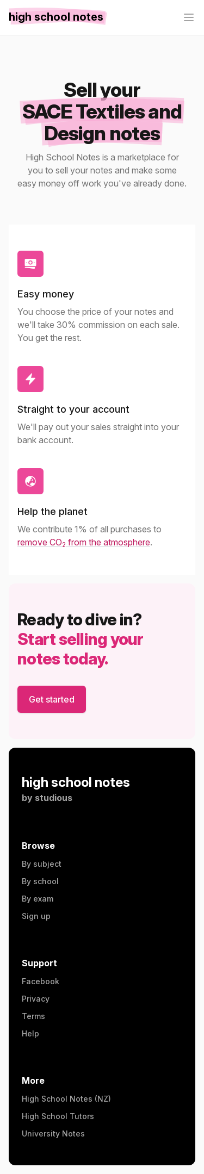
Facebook (40, 981)
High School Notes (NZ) (66, 1098)
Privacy (36, 998)
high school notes (76, 782)
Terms (33, 1016)
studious (53, 797)
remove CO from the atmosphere (83, 542)
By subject (41, 863)
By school (40, 881)
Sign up (36, 916)
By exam (37, 898)
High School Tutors (58, 1116)
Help (30, 1033)
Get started (52, 699)
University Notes (53, 1133)
